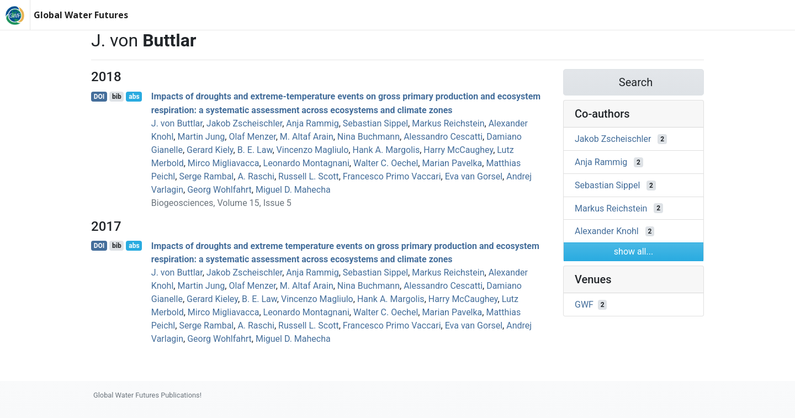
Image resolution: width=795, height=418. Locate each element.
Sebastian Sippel (375, 123)
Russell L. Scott (308, 176)
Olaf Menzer (252, 136)
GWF (584, 304)
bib (116, 96)
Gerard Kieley (212, 299)
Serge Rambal (206, 176)
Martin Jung (201, 136)
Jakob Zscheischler (244, 123)
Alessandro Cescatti (443, 136)
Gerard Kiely (210, 150)
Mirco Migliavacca (223, 163)
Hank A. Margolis (386, 150)
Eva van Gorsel (473, 176)
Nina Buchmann (368, 136)
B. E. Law (255, 150)
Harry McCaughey (458, 150)
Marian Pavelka (452, 163)
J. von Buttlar (177, 123)
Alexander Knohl (607, 231)
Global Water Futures (81, 15)
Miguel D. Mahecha (293, 189)
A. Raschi (255, 176)
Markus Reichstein (448, 123)
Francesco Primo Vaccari (392, 176)
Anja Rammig (312, 123)
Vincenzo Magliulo (313, 150)
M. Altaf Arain (306, 136)
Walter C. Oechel (385, 163)
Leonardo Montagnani (306, 163)
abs (134, 96)
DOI (99, 96)
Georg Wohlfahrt (219, 189)
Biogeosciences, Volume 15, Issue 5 (221, 203)
